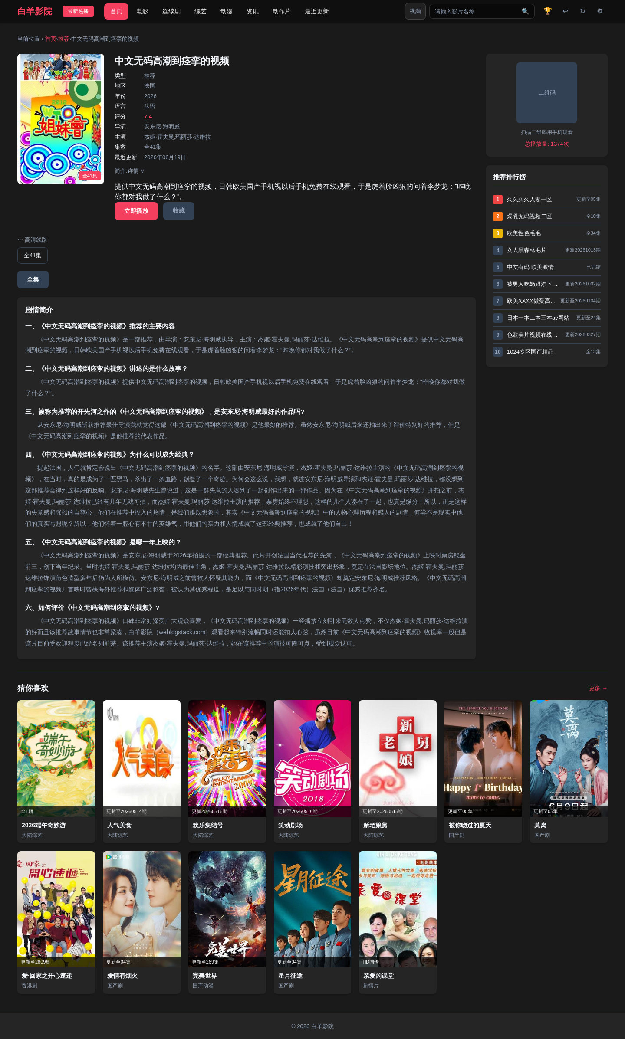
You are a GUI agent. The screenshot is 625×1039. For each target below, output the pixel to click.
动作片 (282, 11)
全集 (33, 279)
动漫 (226, 11)
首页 (116, 11)
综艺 (200, 11)
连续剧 (171, 11)
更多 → (598, 688)
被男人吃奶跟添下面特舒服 (534, 284)
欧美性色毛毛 (524, 233)
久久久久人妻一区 (529, 199)
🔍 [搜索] (525, 11)
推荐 (63, 39)
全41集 (32, 255)
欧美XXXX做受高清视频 (531, 301)
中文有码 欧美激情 (530, 267)
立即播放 (136, 210)
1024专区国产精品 (530, 351)
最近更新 (317, 11)
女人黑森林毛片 (526, 250)
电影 (142, 11)
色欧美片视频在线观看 (534, 334)
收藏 (179, 210)
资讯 (253, 11)
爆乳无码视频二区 (529, 216)
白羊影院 (34, 11)
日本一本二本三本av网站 (538, 318)
